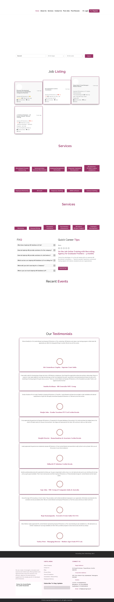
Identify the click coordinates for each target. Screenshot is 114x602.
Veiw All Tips (63, 268)
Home (37, 11)
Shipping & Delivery (49, 579)
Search (89, 56)
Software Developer (22, 124)
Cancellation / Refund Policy (51, 576)
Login (85, 11)
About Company (48, 565)
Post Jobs (66, 11)
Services (50, 11)
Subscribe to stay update (53, 583)
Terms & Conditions (49, 574)
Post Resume (75, 11)
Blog (45, 570)
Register (94, 11)
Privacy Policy (47, 572)
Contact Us (58, 11)
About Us (43, 11)
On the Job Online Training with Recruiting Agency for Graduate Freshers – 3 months (76, 253)
